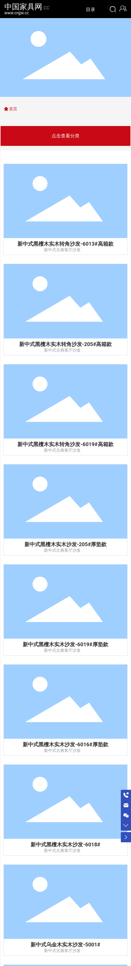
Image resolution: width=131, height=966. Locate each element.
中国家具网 (26, 6)
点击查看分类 (65, 135)
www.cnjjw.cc (16, 13)
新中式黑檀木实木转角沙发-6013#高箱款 (65, 244)
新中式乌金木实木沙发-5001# (65, 944)
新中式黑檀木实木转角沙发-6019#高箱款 (65, 444)
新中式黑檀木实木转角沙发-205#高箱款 (65, 344)
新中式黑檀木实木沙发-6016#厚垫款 (65, 744)
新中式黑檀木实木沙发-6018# (65, 844)
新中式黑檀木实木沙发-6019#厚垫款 (65, 644)
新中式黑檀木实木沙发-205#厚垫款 (65, 544)
